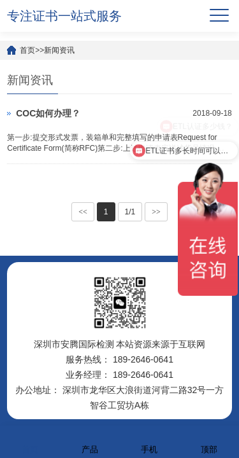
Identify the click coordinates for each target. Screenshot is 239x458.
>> (156, 211)
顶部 (209, 441)
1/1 (130, 211)
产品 (90, 441)
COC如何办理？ (48, 113)
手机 (149, 441)
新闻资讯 (59, 50)
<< (82, 211)
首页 (27, 50)
